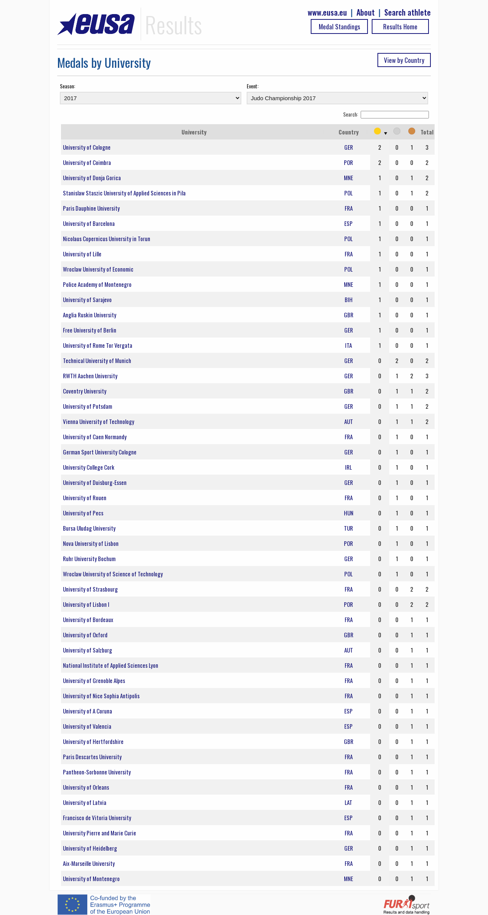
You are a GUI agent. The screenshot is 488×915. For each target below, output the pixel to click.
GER (348, 147)
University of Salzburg (87, 650)
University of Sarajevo (87, 299)
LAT (348, 802)
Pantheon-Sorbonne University (97, 772)
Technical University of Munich (97, 360)
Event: (252, 86)
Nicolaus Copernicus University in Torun (110, 238)
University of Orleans (86, 787)
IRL (348, 467)
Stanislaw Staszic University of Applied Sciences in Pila (124, 193)
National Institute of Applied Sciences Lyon (110, 665)
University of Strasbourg (90, 589)
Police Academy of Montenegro (97, 284)
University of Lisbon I (86, 604)
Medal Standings (339, 26)
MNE (348, 177)
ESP (348, 223)
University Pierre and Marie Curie (99, 833)
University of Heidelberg (90, 848)
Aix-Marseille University (89, 863)
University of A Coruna (87, 711)
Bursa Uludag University (89, 528)
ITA (348, 345)
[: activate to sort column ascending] (379, 131)
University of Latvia (84, 802)
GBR (348, 314)
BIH (349, 299)
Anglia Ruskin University (89, 314)
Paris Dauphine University (91, 208)
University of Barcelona (89, 223)
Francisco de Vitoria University (97, 817)
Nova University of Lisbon (91, 543)
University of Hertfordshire (93, 741)
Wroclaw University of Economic (98, 269)
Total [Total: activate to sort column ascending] (427, 132)
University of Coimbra (87, 162)
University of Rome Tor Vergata (97, 345)
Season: (67, 86)
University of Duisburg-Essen (95, 482)
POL (348, 193)
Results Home (400, 26)
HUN (348, 513)
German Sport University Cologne (99, 452)
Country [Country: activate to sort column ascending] (349, 132)
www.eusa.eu (327, 12)
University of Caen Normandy (95, 436)
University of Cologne (87, 147)
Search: (386, 114)
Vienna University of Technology (98, 421)
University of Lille (82, 254)
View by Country (404, 60)
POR (348, 162)
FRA (349, 208)
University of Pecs (83, 513)
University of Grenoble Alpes (94, 680)
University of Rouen (84, 497)
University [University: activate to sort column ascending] (194, 132)
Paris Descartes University (92, 756)
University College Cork (88, 467)
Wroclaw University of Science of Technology (113, 573)
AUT (348, 421)
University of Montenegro (91, 878)
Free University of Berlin (89, 330)
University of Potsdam (87, 406)
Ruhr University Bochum (89, 558)
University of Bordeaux (88, 619)
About (365, 12)
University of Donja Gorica (92, 177)
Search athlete (407, 12)
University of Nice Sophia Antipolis (101, 695)
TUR (348, 528)
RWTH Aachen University (90, 375)
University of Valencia (87, 726)
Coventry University (84, 391)
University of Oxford (85, 634)
